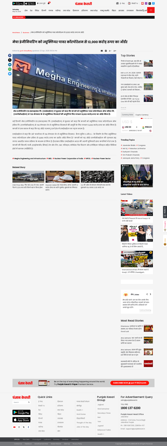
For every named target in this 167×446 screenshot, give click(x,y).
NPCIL (87, 159)
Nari (99, 417)
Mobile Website (56, 444)
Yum (99, 421)
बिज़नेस (60, 427)
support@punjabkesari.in (135, 429)
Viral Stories (81, 414)
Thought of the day (84, 423)
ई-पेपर (40, 402)
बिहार (114, 10)
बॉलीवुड (79, 406)
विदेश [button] (37, 10)
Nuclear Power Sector (101, 159)
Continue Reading (145, 310)
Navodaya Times (104, 413)
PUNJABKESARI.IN (133, 444)
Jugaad (100, 426)
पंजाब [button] (51, 10)
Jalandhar (75, 439)
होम (26, 10)
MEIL (49, 159)
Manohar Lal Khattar (137, 148)
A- (110, 50)
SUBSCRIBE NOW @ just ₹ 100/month (129, 383)
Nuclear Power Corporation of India (68, 159)
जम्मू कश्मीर (104, 10)
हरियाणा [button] (84, 10)
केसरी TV (41, 406)
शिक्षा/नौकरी (81, 418)
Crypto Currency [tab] (141, 115)
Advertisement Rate (41, 444)
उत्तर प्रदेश (66, 10)
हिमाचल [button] (76, 10)
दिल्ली (44, 10)
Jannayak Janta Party (130, 158)
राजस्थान (60, 423)
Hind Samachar (103, 409)
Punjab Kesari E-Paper (67, 384)
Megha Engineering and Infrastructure (29, 159)
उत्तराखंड (60, 418)
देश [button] (31, 10)
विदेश (40, 414)
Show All (123, 108)
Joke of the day (83, 427)
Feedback (28, 444)
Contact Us (18, 444)
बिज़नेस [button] (139, 10)
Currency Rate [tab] (127, 115)
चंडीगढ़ (40, 427)
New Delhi (26, 439)
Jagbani (101, 405)
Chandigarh (36, 439)
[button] (123, 175)
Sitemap (67, 444)
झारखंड (121, 10)
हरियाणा (60, 406)
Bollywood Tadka (104, 430)
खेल (58, 431)
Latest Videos (126, 194)
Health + (80, 410)
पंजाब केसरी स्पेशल (83, 402)
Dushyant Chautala (129, 152)
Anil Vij (124, 148)
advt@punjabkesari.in (129, 400)
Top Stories (128, 55)
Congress (140, 145)
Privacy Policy (77, 444)
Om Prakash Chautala (130, 155)
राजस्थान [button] (130, 10)
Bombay (56, 439)
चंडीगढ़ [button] (58, 10)
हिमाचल (60, 402)
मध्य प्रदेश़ (94, 10)
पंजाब (40, 423)
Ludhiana (47, 439)
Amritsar (65, 439)
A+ (115, 50)
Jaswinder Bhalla (128, 145)
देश (39, 410)
